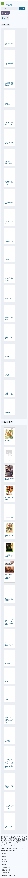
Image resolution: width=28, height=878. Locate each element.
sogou (11, 845)
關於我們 (4, 859)
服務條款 (4, 853)
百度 (16, 843)
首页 (3, 18)
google (3, 845)
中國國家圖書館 (6, 867)
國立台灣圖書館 (6, 870)
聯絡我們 (4, 856)
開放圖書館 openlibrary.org (9, 875)
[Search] (10, 8)
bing (7, 845)
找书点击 (5, 13)
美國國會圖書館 (6, 873)
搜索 (22, 8)
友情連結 (4, 864)
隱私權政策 (5, 862)
